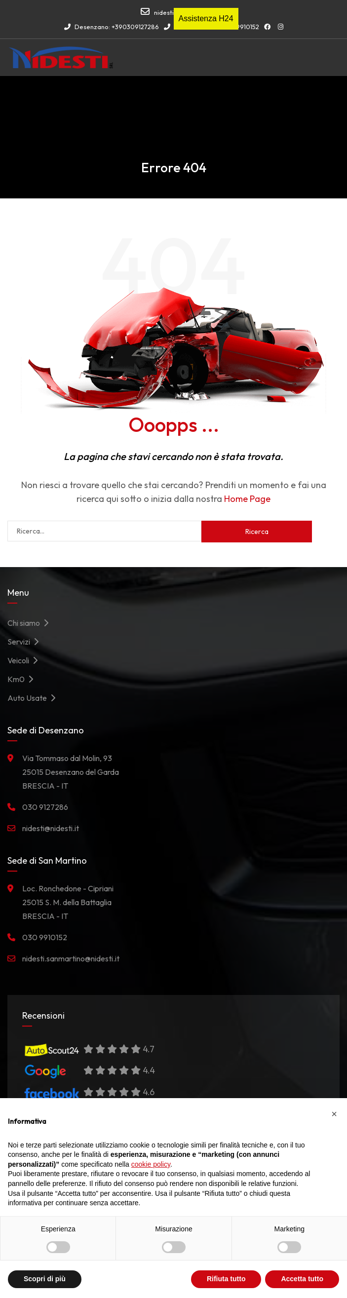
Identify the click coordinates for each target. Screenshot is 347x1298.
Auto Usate (34, 698)
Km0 (23, 679)
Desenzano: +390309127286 (111, 27)
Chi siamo (30, 623)
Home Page (247, 498)
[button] (334, 1114)
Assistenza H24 (206, 18)
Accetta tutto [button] (302, 1279)
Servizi (25, 642)
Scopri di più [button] (45, 1279)
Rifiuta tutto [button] (226, 1279)
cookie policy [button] (150, 1164)
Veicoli (25, 660)
